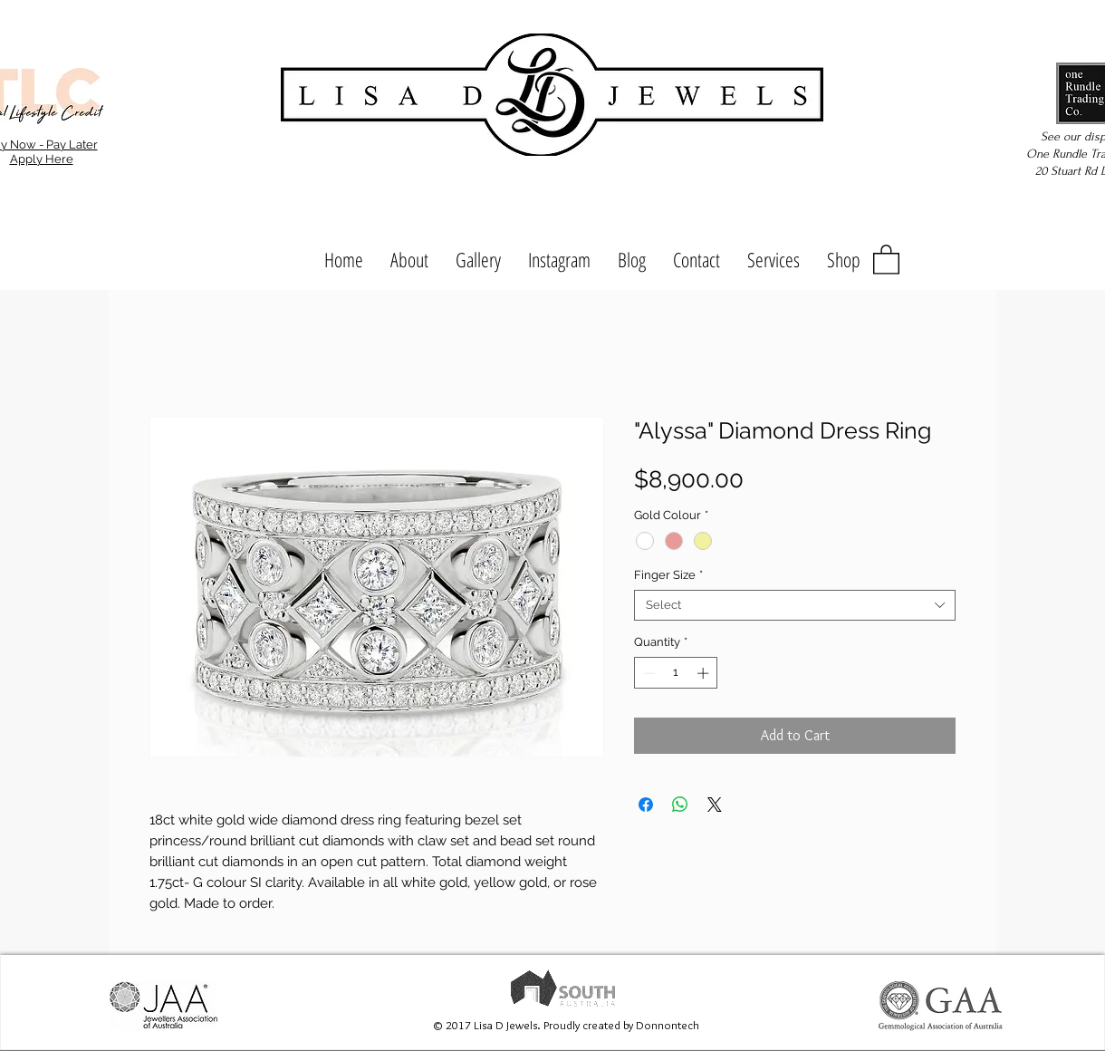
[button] (886, 259)
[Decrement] (647, 673)
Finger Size (668, 575)
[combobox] (795, 605)
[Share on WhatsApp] (680, 804)
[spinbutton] (676, 673)
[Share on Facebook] (646, 804)
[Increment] (705, 673)
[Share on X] (714, 804)
